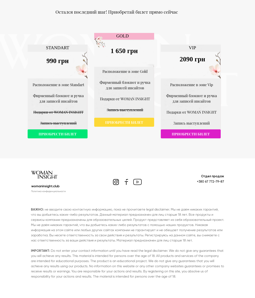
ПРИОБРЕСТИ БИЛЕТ (191, 134)
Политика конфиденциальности (48, 191)
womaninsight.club (45, 186)
